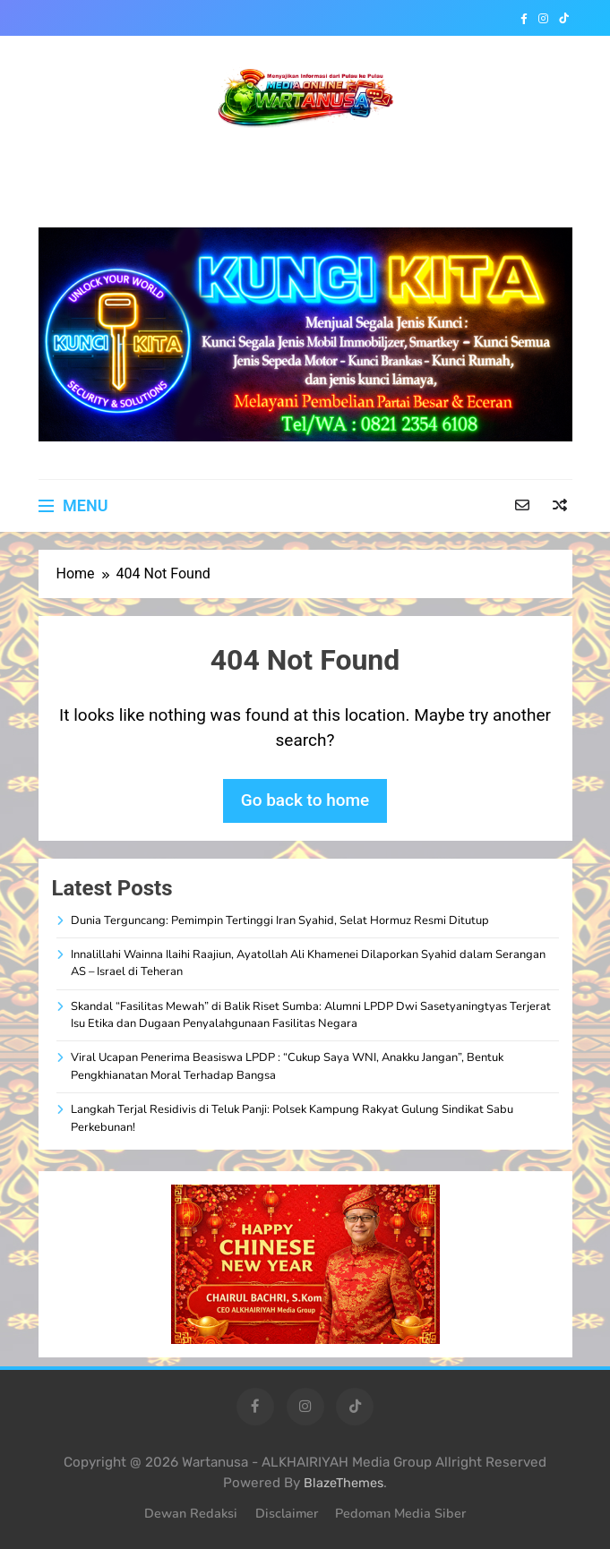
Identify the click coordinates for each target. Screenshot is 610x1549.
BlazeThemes (343, 1483)
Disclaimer (286, 1513)
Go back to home (305, 800)
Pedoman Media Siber (400, 1513)
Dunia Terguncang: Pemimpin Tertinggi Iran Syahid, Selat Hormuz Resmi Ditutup (280, 920)
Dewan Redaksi (190, 1513)
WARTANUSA (305, 158)
